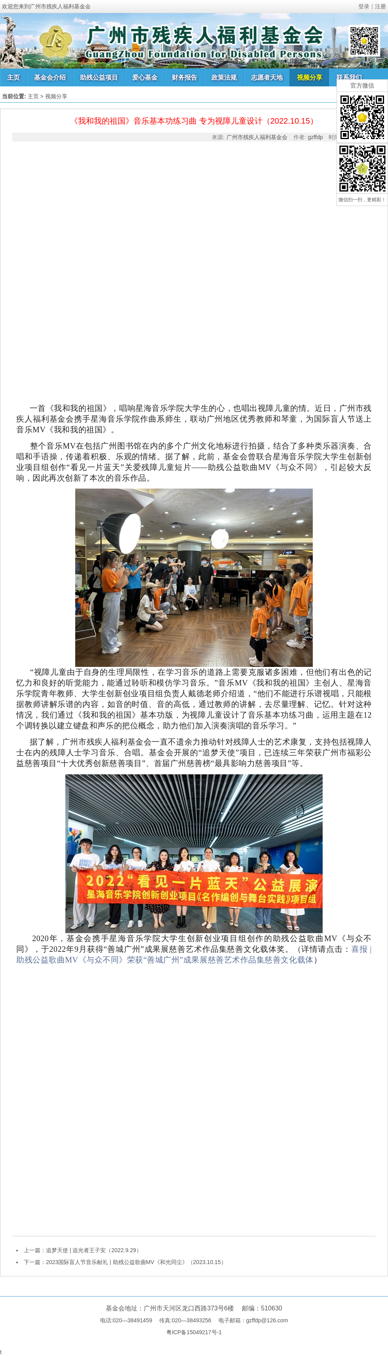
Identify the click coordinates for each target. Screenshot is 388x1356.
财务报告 (184, 77)
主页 (13, 77)
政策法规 (224, 77)
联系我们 (349, 77)
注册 (380, 6)
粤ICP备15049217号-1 (194, 1332)
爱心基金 (145, 77)
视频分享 (309, 77)
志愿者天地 (267, 77)
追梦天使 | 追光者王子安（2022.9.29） (94, 1250)
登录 (363, 6)
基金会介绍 (50, 77)
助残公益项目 (99, 77)
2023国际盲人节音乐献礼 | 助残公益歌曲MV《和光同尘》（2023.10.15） (136, 1262)
